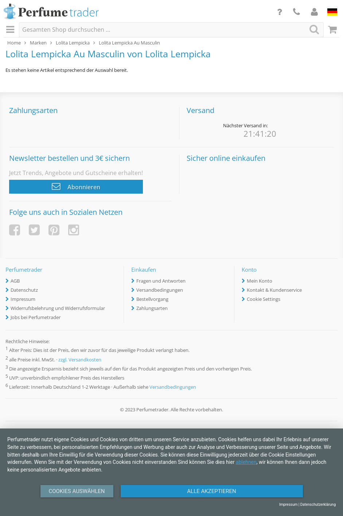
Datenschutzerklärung (318, 505)
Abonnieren (76, 186)
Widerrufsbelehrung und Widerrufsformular (58, 308)
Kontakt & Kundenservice (274, 290)
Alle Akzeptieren (211, 491)
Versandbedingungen (159, 290)
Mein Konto (259, 281)
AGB (15, 281)
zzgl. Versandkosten (79, 359)
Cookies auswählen (76, 491)
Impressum (23, 299)
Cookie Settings (263, 299)
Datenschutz (24, 290)
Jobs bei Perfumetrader (36, 317)
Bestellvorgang (152, 299)
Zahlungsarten (152, 308)
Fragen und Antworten (161, 281)
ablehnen (246, 462)
